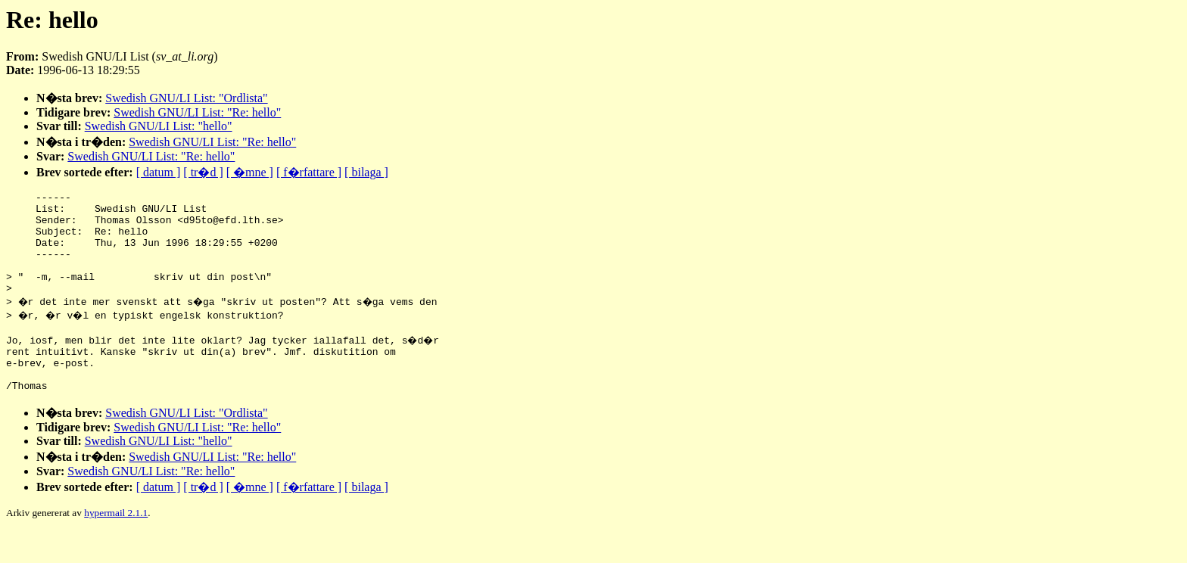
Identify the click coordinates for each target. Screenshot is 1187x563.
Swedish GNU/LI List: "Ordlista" (186, 98)
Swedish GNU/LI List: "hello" (158, 126)
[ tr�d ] (203, 172)
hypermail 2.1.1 (116, 544)
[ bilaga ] (366, 172)
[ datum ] (158, 172)
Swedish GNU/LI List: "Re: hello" (197, 112)
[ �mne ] (249, 172)
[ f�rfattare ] (308, 172)
